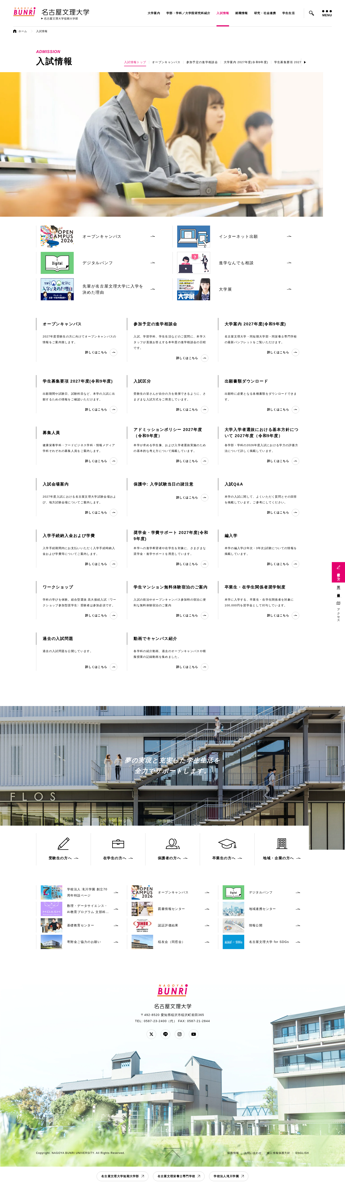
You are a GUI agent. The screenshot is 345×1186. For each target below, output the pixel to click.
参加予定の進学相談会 (202, 62)
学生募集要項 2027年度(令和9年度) (299, 62)
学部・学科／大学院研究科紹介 (188, 13)
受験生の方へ (338, 575)
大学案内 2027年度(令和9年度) (246, 62)
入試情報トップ (135, 62)
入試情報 (223, 13)
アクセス (338, 614)
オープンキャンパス (166, 62)
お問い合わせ (253, 1153)
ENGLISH (302, 1153)
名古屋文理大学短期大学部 (120, 1176)
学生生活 (288, 13)
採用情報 (233, 1153)
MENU (327, 13)
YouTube (193, 1034)
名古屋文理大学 (65, 11)
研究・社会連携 (265, 13)
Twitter (151, 1034)
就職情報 (241, 13)
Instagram (179, 1034)
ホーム (22, 31)
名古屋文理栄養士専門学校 (176, 1176)
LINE (165, 1034)
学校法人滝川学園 (226, 1176)
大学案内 (154, 13)
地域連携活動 (338, 592)
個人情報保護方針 (278, 1153)
